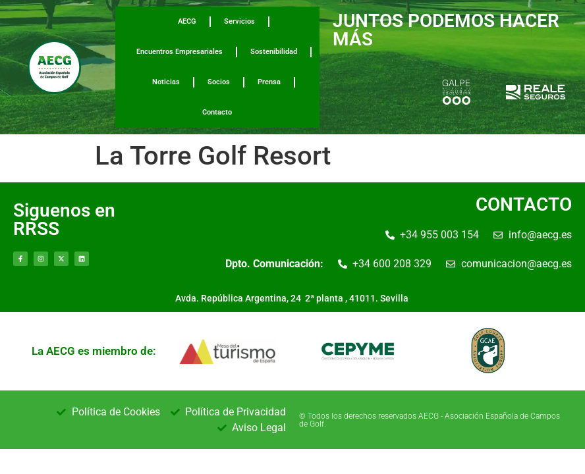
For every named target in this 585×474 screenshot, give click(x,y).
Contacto (217, 112)
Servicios (239, 21)
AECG (187, 21)
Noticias (166, 82)
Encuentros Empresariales (179, 51)
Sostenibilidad (273, 51)
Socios (219, 82)
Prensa (269, 82)
